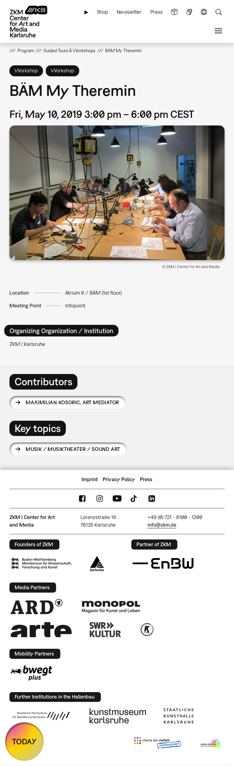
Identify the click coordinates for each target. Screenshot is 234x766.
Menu (218, 31)
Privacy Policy (119, 479)
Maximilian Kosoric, (72, 402)
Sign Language (189, 12)
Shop (102, 12)
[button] (117, 192)
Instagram (100, 499)
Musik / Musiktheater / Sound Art (73, 449)
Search (218, 12)
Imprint (90, 479)
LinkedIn (152, 499)
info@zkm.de (161, 525)
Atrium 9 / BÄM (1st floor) (93, 293)
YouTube (117, 499)
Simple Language (174, 12)
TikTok (134, 499)
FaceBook (82, 499)
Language (204, 12)
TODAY (24, 741)
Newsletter (129, 12)
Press (156, 12)
